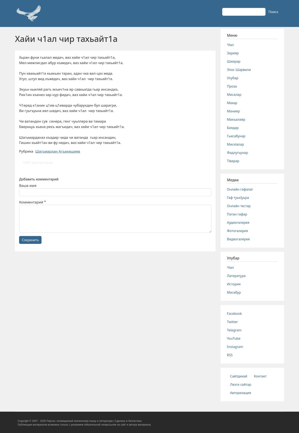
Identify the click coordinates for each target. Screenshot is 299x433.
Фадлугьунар (237, 152)
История (234, 284)
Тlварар (233, 161)
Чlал (230, 45)
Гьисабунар (236, 136)
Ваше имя (28, 185)
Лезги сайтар (240, 384)
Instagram (235, 346)
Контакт (260, 376)
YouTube (233, 338)
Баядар (233, 127)
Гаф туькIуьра (238, 197)
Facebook (234, 313)
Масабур (234, 292)
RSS (230, 355)
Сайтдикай (238, 376)
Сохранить (30, 240)
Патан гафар (237, 214)
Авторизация (240, 392)
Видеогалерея (238, 239)
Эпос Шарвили (239, 69)
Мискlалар (235, 144)
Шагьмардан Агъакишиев (57, 151)
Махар (232, 103)
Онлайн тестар (239, 206)
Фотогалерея (237, 231)
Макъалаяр (236, 119)
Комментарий (31, 202)
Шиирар (233, 61)
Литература (236, 276)
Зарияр (233, 53)
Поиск (273, 12)
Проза (232, 86)
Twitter (232, 322)
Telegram (234, 330)
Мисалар (234, 94)
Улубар (232, 78)
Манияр (233, 111)
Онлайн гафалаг (240, 189)
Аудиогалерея (238, 222)
